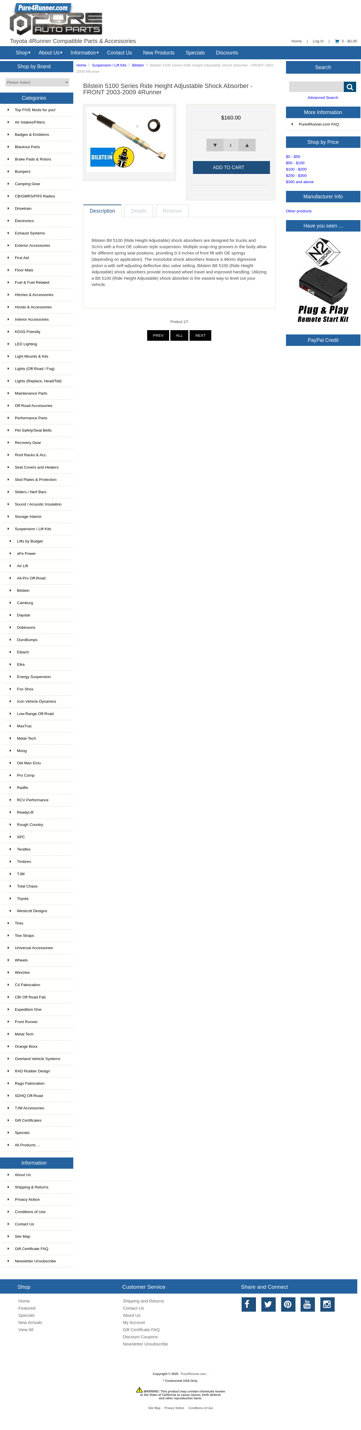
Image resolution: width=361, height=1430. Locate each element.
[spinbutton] (231, 145)
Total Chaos (23, 886)
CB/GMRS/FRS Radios (31, 196)
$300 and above (300, 182)
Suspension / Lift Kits (109, 65)
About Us (49, 53)
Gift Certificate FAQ (28, 1249)
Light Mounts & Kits (28, 356)
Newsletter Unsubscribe (32, 1261)
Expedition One (25, 1009)
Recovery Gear (24, 442)
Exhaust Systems (26, 233)
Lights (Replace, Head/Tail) (35, 381)
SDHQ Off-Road (25, 1096)
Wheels (18, 960)
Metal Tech (21, 1034)
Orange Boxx (23, 1046)
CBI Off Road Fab (27, 997)
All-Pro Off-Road (27, 578)
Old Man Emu (24, 763)
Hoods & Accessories (30, 307)
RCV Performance (28, 800)
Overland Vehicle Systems (34, 1059)
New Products (159, 53)
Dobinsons (21, 627)
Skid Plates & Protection (32, 479)
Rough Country (25, 824)
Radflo (18, 787)
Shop (21, 53)
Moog (17, 751)
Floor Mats (20, 270)
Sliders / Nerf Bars (27, 492)
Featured (26, 1308)
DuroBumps (23, 640)
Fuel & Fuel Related (28, 282)
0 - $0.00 (346, 41)
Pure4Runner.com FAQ (315, 124)
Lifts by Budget (25, 541)
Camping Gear (24, 184)
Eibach (18, 652)
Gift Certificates (25, 1120)
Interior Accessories (28, 319)
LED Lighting (22, 344)
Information (83, 53)
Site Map (19, 1236)
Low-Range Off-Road (31, 714)
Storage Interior (25, 516)
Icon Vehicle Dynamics (32, 701)
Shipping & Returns (28, 1187)
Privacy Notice (24, 1199)
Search (323, 67)
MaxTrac (20, 726)
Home (296, 41)
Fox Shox (20, 689)
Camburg (20, 603)
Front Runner (23, 1022)
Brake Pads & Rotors (29, 159)
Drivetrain (19, 208)
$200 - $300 (296, 175)
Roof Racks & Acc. (27, 455)
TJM (16, 874)
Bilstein (138, 65)
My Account (134, 1322)
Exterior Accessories (29, 245)
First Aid (18, 258)
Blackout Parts (24, 147)
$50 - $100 (295, 163)
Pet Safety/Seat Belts (30, 430)
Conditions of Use (27, 1212)
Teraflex (19, 849)
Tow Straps (21, 935)
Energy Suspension (29, 677)
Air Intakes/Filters (26, 122)
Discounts (227, 53)
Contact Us (119, 53)
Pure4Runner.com (193, 1374)
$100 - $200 (296, 169)
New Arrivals (30, 1322)
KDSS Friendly (24, 332)
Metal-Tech (22, 738)
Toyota (18, 898)
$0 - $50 (293, 156)
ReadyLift (20, 812)
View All (25, 1329)
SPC (16, 837)
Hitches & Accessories (30, 295)
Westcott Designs (27, 911)
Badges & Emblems (28, 134)
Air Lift (18, 566)
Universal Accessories (30, 948)
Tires (15, 923)
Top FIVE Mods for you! (32, 110)
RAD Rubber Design (29, 1071)
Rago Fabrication (26, 1083)
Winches (19, 972)
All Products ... (24, 1145)
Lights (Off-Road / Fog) (31, 369)
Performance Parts (27, 418)
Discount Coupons (140, 1336)
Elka (16, 664)
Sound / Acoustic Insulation (35, 504)
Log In (318, 41)
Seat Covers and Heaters (33, 467)
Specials (195, 53)
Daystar (19, 615)
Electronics (21, 221)
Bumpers (19, 171)
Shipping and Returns (143, 1300)
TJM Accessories (26, 1108)
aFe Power (22, 553)
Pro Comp (21, 775)
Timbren (19, 861)
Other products (299, 211)
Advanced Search (322, 97)
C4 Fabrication (24, 985)
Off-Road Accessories (30, 405)
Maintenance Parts (27, 393)
